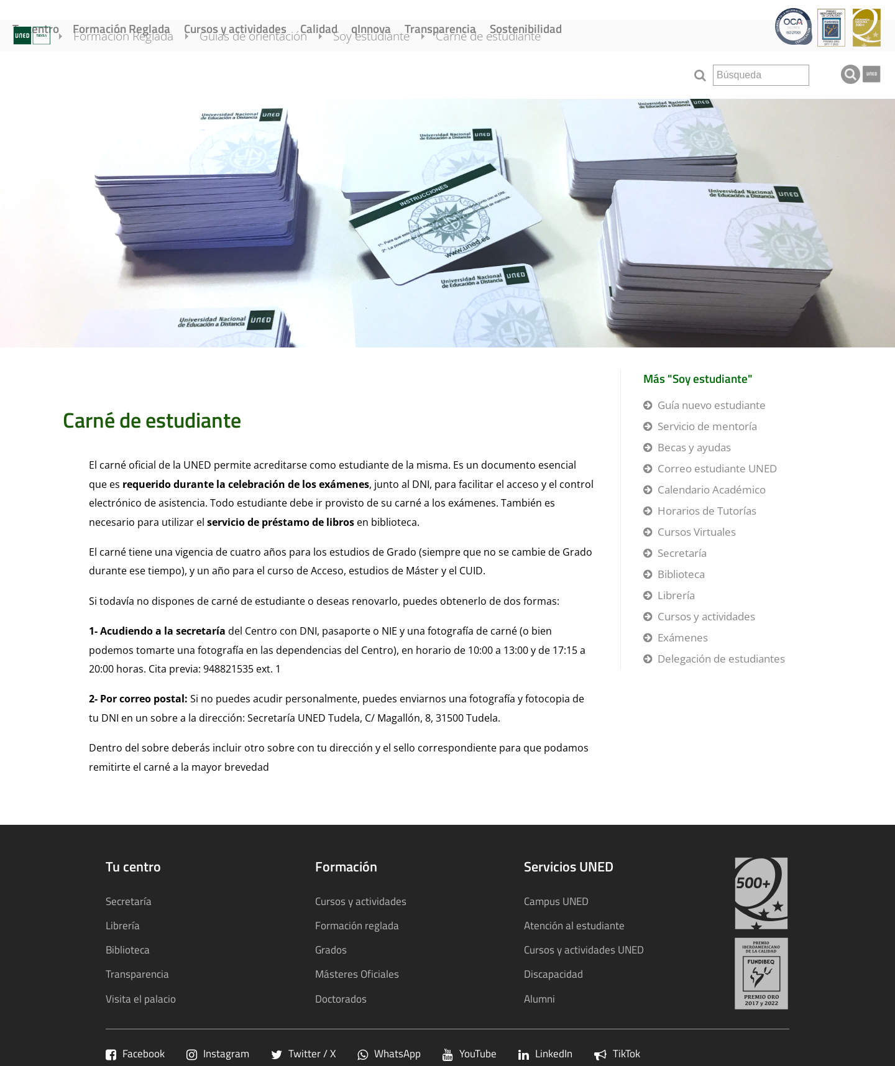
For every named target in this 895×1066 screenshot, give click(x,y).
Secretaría (682, 553)
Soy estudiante (389, 73)
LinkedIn (545, 1053)
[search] (761, 75)
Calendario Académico (712, 489)
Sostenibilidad (526, 28)
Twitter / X (303, 1053)
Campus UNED (556, 901)
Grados (331, 949)
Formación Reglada (121, 28)
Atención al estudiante (574, 925)
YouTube (470, 1053)
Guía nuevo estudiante (712, 405)
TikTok (617, 1053)
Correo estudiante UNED (717, 468)
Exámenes (683, 637)
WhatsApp (389, 1053)
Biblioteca (681, 574)
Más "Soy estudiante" (698, 378)
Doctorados (341, 998)
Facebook (135, 1053)
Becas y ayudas (694, 447)
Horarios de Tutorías (707, 510)
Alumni (539, 998)
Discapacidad (553, 973)
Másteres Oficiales (357, 973)
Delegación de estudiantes (721, 658)
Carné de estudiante (505, 73)
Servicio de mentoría (707, 426)
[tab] (447, 223)
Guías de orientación (270, 73)
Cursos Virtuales (697, 532)
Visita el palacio (141, 998)
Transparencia (440, 28)
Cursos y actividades (235, 28)
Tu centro (35, 28)
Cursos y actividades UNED (584, 949)
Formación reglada (357, 925)
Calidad (318, 28)
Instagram (217, 1053)
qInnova (371, 28)
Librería (676, 595)
